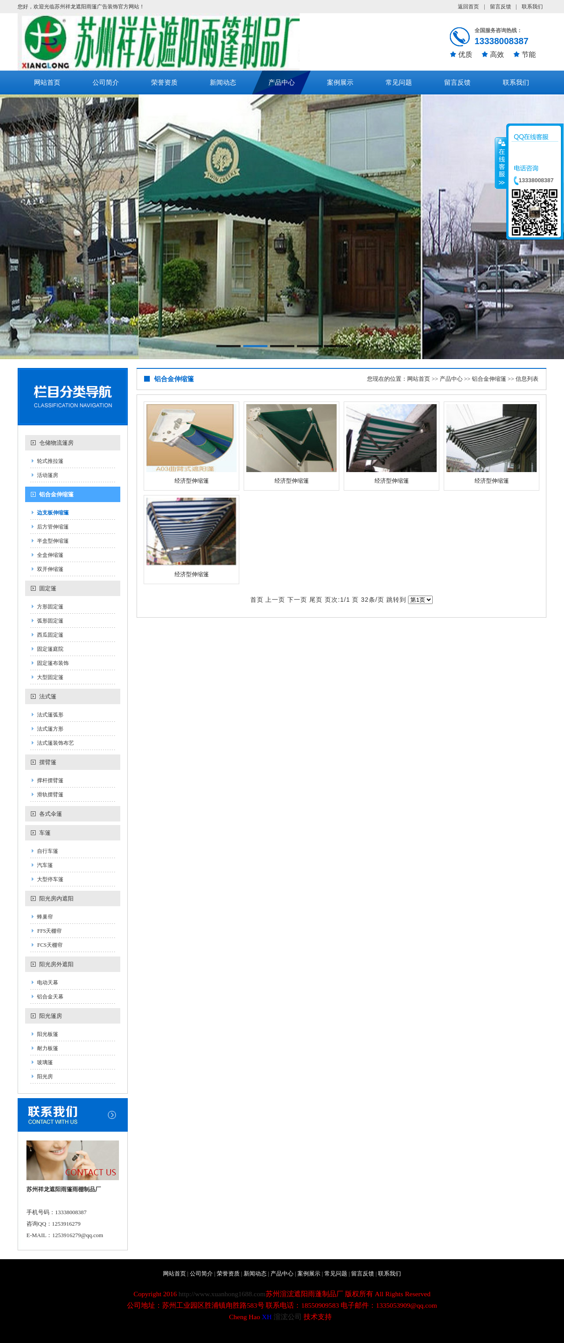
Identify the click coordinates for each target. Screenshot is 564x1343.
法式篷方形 (50, 729)
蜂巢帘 (45, 917)
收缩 (501, 163)
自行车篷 (47, 851)
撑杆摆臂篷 (50, 780)
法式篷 (47, 696)
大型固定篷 (50, 677)
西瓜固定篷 (50, 635)
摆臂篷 (47, 762)
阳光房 (45, 1076)
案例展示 (340, 82)
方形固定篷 (50, 607)
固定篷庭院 (50, 649)
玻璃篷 (45, 1062)
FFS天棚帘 (49, 931)
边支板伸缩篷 (53, 513)
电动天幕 (47, 982)
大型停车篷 (50, 879)
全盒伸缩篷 (50, 555)
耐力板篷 (47, 1048)
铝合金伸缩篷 (56, 494)
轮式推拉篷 (50, 461)
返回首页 (468, 7)
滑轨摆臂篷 (50, 795)
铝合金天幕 (50, 997)
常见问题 (399, 82)
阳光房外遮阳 (56, 964)
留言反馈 (500, 7)
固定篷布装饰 (53, 663)
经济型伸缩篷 (191, 480)
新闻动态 (223, 82)
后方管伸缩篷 (53, 527)
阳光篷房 (50, 1016)
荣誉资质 (164, 82)
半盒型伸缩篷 (53, 541)
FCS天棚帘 (49, 945)
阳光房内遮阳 (56, 898)
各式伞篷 (50, 813)
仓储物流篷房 (56, 442)
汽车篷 (45, 865)
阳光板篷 (47, 1034)
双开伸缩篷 (50, 569)
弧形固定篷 (50, 621)
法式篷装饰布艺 (55, 743)
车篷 (45, 832)
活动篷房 (47, 475)
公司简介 (106, 82)
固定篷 (47, 588)
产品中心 (281, 82)
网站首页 (47, 82)
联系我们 (532, 7)
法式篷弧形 (50, 715)
